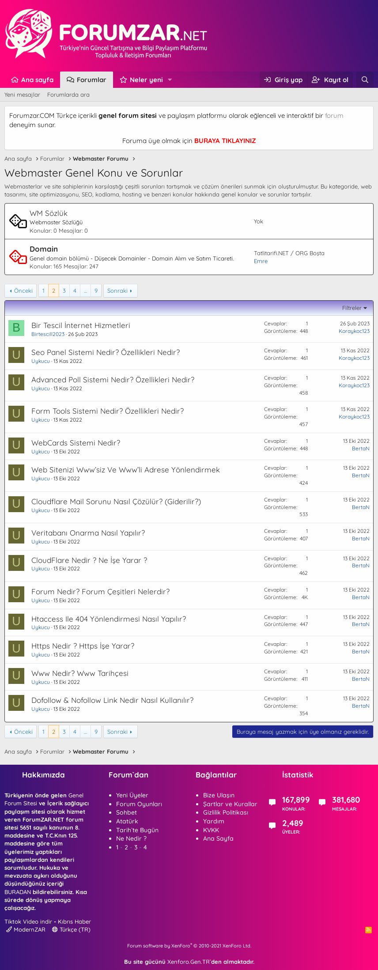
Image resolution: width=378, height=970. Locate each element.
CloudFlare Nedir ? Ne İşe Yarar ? (89, 560)
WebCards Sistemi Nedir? (75, 442)
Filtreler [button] (352, 307)
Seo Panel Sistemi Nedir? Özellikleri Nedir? (105, 352)
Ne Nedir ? (131, 838)
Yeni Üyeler (132, 795)
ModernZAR (25, 929)
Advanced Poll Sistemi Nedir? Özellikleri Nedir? (112, 379)
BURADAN (17, 891)
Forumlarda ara (68, 94)
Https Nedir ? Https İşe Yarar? (82, 645)
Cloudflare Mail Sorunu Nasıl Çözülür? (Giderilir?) (116, 501)
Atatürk (127, 821)
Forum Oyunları (139, 804)
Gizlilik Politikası (225, 812)
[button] (170, 80)
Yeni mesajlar (22, 94)
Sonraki (117, 290)
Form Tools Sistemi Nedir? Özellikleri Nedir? (107, 410)
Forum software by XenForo (189, 946)
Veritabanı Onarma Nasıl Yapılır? (88, 532)
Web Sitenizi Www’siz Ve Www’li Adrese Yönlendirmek (125, 469)
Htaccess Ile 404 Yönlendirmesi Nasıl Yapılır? (108, 618)
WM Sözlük (49, 213)
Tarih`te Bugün (137, 830)
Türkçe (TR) (71, 929)
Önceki (23, 290)
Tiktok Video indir (28, 921)
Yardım (213, 821)
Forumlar (91, 79)
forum (334, 115)
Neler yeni (146, 79)
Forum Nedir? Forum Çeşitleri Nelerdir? (100, 591)
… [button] (85, 290)
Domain (44, 248)
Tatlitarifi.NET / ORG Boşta (289, 253)
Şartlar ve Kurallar (230, 804)
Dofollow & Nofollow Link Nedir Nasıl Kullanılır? (112, 700)
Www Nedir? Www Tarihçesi (80, 673)
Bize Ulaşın (218, 795)
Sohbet (126, 812)
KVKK (211, 830)
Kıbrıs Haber (74, 921)
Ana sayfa (37, 79)
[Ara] (365, 80)
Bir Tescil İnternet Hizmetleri (80, 325)
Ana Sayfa (218, 838)
